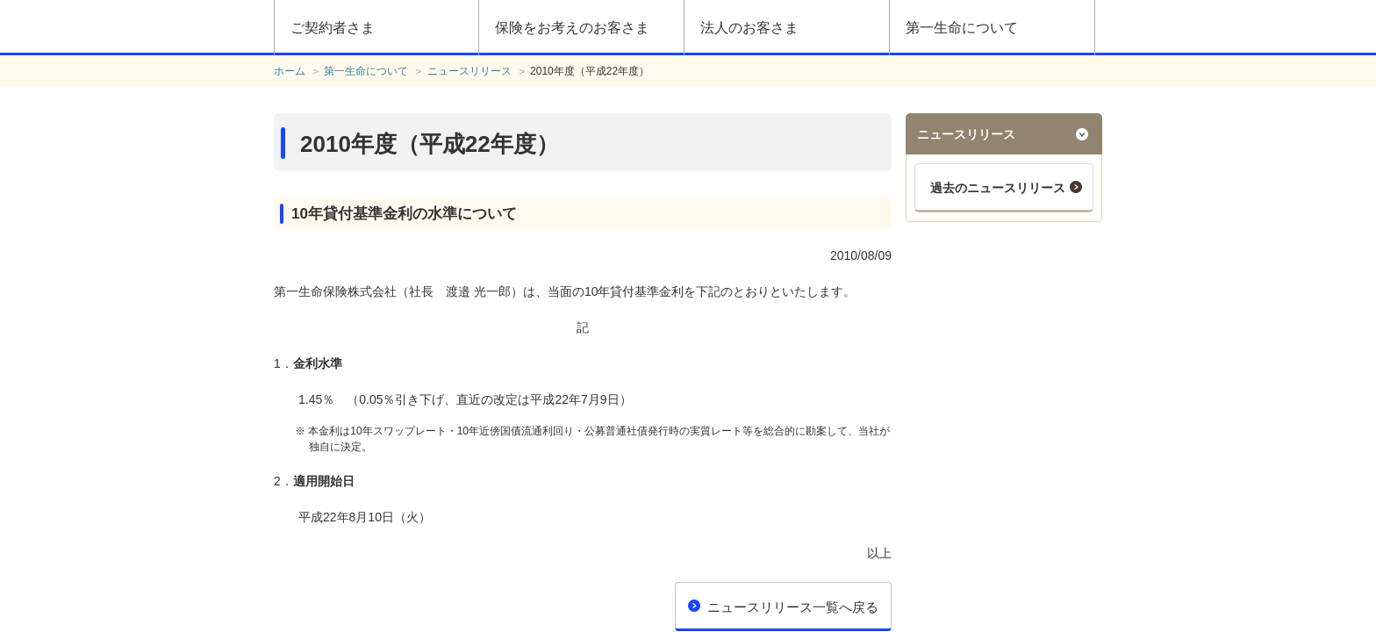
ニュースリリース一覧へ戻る (792, 607)
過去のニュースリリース (997, 188)
